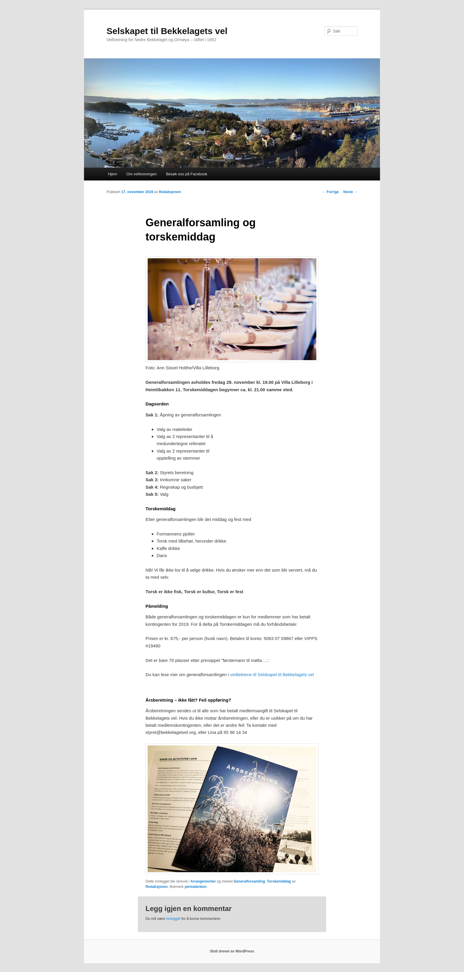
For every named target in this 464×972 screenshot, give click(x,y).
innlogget (173, 919)
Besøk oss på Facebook (186, 174)
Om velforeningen (141, 174)
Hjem (112, 174)
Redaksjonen (170, 192)
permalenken (196, 887)
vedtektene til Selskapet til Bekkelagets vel (272, 674)
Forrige (330, 192)
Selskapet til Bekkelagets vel (167, 31)
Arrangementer (203, 881)
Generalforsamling (249, 881)
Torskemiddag (279, 881)
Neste (350, 192)
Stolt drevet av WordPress (232, 951)
